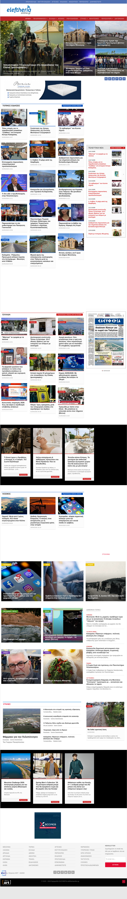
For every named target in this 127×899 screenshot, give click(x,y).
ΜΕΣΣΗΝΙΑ (6, 847)
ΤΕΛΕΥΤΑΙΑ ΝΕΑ (96, 148)
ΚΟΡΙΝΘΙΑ (6, 859)
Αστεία (47, 611)
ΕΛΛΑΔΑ (6, 315)
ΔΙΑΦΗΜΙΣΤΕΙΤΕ (95, 2)
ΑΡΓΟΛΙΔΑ (6, 856)
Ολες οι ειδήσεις (116, 147)
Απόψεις (5, 652)
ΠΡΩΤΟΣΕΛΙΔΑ (31, 2)
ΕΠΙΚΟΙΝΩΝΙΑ (59, 862)
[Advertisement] (42, 292)
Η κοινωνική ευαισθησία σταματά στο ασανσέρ (61, 716)
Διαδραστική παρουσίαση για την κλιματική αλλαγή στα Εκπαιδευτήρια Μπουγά (71, 160)
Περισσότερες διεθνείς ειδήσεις (72, 494)
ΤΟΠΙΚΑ (31, 847)
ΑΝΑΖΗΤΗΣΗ (73, 2)
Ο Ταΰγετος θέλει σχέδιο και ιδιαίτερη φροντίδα (61, 723)
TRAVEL (31, 859)
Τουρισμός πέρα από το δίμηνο (55, 730)
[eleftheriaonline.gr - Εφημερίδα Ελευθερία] (19, 10)
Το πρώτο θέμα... (47, 711)
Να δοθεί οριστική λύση (97, 729)
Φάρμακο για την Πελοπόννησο (20, 736)
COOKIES (84, 862)
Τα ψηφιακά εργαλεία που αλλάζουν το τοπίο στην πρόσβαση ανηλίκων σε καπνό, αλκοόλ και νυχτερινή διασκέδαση (13, 371)
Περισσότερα (23, 474)
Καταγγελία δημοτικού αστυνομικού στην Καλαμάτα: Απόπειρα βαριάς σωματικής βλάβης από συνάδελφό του (102, 650)
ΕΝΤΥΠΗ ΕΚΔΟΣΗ (44, 2)
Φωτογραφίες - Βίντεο (10, 611)
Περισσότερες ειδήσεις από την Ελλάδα (69, 314)
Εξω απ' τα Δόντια (48, 725)
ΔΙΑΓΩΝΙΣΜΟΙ (33, 865)
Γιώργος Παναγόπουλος (16, 739)
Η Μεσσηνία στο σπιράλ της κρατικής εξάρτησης (61, 709)
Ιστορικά (90, 564)
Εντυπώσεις (6, 739)
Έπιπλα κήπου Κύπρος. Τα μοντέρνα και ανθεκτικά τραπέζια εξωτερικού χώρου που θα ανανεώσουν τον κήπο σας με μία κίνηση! (79, 462)
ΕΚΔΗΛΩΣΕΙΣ (33, 862)
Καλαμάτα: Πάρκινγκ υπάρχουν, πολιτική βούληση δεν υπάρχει (58, 737)
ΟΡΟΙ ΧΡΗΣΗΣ (86, 853)
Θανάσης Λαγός (57, 711)
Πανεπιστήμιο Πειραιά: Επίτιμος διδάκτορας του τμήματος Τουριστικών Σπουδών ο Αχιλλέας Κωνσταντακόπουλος (40, 223)
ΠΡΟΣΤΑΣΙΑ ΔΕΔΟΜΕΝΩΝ (90, 865)
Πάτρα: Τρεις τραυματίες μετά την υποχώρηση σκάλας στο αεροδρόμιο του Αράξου (42, 407)
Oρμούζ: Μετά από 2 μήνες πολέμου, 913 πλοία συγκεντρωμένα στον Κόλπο (13, 519)
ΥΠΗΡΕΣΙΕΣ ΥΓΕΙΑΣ (88, 850)
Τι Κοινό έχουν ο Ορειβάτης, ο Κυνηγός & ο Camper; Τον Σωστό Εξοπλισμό (15, 460)
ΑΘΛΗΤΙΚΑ (32, 856)
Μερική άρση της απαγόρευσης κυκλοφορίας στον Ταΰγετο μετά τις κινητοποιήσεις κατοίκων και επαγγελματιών (41, 259)
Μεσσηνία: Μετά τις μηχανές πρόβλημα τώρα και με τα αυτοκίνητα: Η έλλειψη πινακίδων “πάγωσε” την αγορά (104, 619)
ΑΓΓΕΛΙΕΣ (55, 2)
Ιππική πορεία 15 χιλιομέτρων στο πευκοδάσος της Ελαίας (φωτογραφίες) (42, 375)
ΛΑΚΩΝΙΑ (6, 850)
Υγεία (47, 564)
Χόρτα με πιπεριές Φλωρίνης (98, 234)
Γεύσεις (47, 652)
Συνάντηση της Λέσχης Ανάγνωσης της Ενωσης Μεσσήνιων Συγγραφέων (40, 130)
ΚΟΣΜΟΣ (7, 494)
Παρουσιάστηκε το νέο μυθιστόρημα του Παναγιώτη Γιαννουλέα (13, 225)
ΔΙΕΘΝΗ (32, 853)
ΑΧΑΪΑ (5, 865)
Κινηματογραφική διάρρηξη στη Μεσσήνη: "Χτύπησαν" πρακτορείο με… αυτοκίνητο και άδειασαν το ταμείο (104, 682)
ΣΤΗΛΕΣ (7, 704)
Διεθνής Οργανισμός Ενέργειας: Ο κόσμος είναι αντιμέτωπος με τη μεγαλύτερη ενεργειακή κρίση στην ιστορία (42, 521)
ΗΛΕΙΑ (5, 862)
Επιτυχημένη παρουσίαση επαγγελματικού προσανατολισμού (12, 164)
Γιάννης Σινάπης (58, 725)
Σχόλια (89, 706)
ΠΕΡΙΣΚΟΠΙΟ (83, 2)
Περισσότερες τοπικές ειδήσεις (72, 105)
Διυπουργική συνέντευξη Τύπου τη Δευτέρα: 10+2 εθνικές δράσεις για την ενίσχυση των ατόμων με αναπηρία (40, 341)
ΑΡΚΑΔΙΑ (6, 853)
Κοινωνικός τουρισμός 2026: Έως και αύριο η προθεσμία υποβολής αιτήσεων (13, 405)
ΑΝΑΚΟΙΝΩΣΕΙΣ (86, 856)
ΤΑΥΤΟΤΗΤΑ (85, 859)
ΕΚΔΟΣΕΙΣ (63, 2)
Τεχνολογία (6, 564)
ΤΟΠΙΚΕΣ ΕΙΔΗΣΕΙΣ (11, 106)
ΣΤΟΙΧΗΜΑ (106, 554)
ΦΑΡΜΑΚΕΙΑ (85, 847)
